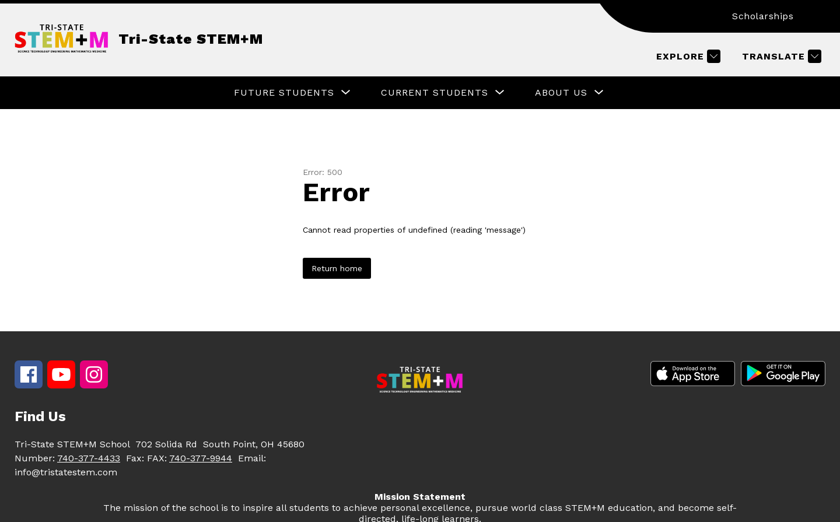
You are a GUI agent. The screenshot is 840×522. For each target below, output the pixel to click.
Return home (337, 268)
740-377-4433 (88, 458)
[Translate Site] (780, 56)
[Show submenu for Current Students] (434, 93)
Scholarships (762, 16)
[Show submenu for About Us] (561, 93)
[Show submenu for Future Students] (284, 93)
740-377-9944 (200, 458)
